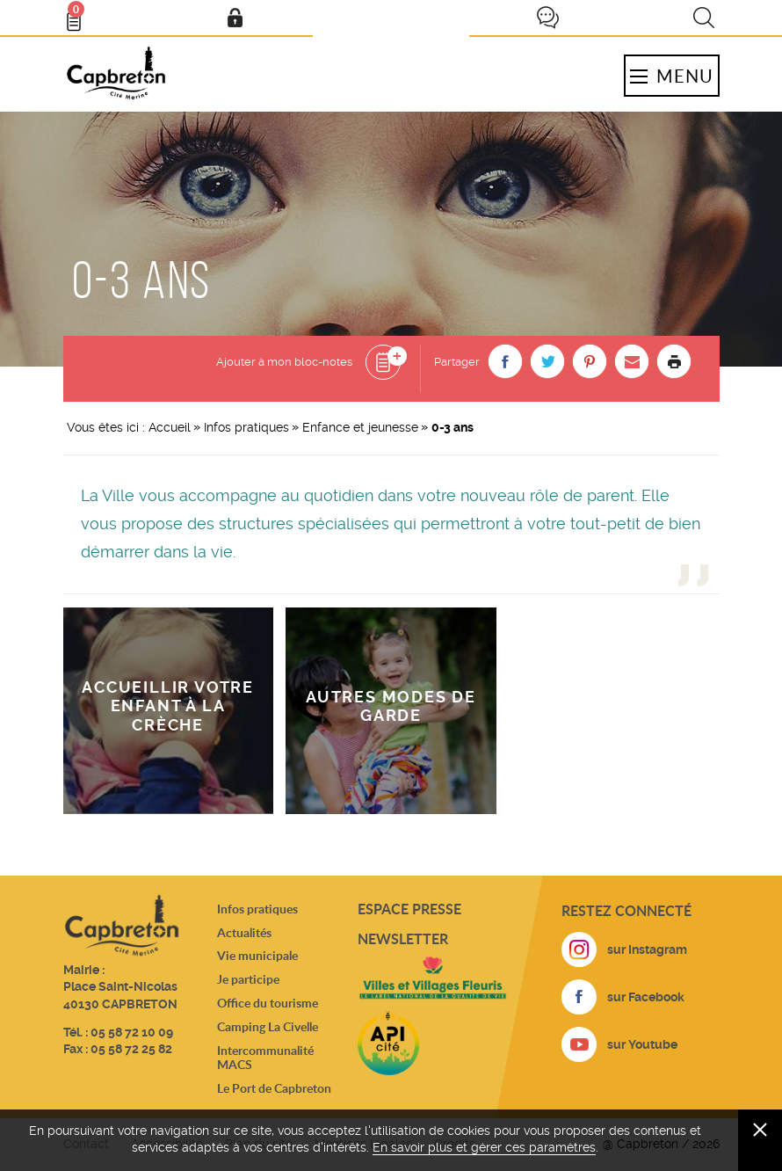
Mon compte (234, 17)
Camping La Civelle (267, 1026)
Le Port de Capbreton (274, 1088)
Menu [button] (671, 75)
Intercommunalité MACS (265, 1057)
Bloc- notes (82, 14)
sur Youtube (642, 1044)
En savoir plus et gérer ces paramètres (484, 1147)
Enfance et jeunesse (360, 427)
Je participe (547, 17)
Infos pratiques (246, 427)
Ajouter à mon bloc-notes (284, 361)
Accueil (169, 427)
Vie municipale (257, 955)
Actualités (244, 932)
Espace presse (409, 908)
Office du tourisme (267, 1002)
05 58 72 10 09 (132, 1032)
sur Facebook (645, 997)
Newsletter (403, 938)
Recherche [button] (703, 17)
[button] (505, 361)
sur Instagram (647, 949)
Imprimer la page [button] (674, 361)
